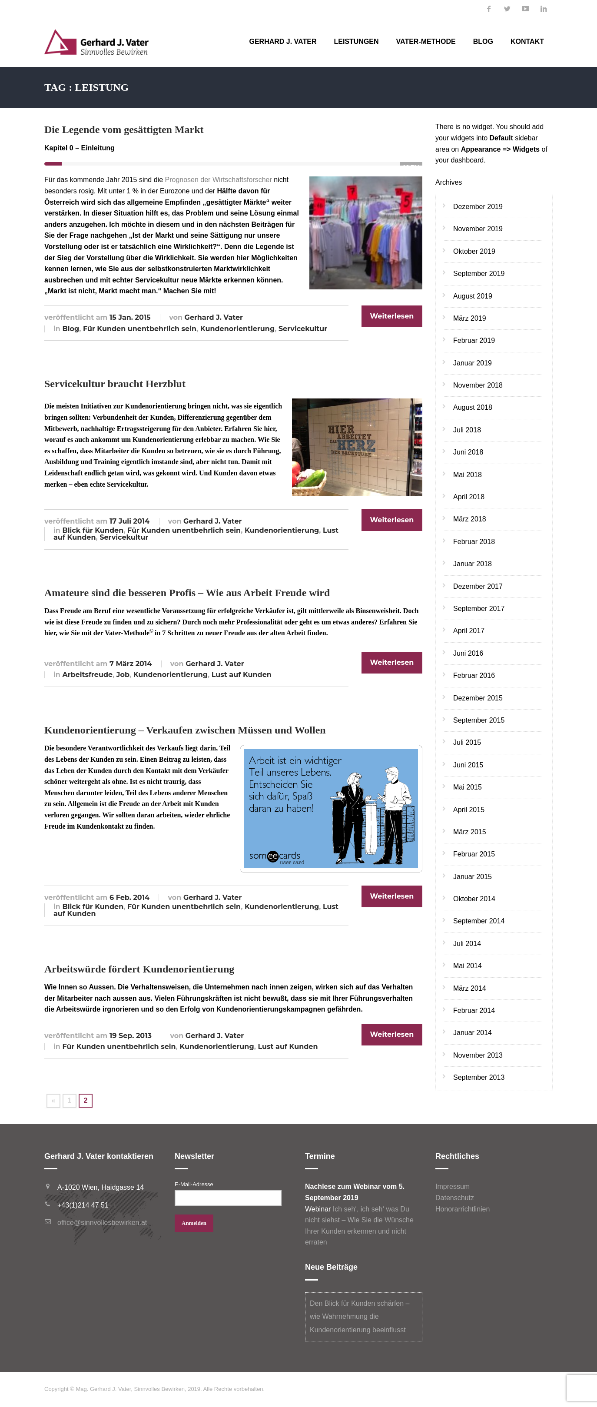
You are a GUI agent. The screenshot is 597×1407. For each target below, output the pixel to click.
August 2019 (472, 296)
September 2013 (478, 1077)
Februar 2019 (474, 340)
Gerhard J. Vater (282, 41)
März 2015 (469, 832)
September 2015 (478, 720)
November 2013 (478, 1055)
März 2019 (469, 318)
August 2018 (472, 407)
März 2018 (469, 519)
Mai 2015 (467, 787)
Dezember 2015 (478, 698)
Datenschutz (454, 1197)
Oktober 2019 (474, 251)
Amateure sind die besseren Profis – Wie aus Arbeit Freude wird (187, 592)
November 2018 (478, 385)
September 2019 (478, 273)
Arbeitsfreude (87, 674)
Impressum (452, 1186)
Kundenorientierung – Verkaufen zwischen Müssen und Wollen (185, 730)
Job (122, 674)
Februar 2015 (474, 854)
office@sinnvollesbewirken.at (102, 1222)
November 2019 (478, 228)
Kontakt (527, 41)
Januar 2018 (472, 563)
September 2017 (478, 608)
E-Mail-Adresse (194, 1184)
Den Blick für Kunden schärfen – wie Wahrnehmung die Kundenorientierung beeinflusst (359, 1317)
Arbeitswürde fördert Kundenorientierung (139, 969)
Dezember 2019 (478, 206)
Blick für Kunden (92, 530)
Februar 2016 (474, 675)
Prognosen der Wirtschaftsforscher (218, 179)
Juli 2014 (467, 943)
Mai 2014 (467, 965)
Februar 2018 (474, 541)
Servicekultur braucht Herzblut (115, 383)
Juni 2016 (468, 653)
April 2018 (468, 497)
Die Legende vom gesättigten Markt (124, 129)
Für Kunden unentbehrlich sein (139, 329)
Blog (483, 41)
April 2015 (468, 809)
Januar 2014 (472, 1032)
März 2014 (469, 988)
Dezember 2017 (478, 586)
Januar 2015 (472, 876)
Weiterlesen (392, 316)
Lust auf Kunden (242, 674)
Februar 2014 (474, 1010)
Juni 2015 (468, 765)
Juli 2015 (467, 742)
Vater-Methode (426, 41)
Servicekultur (303, 329)
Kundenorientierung (237, 329)
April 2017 (468, 630)
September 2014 (478, 921)
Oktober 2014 (474, 899)
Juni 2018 (468, 452)
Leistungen (356, 41)
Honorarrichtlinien (462, 1209)
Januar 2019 (472, 363)
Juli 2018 (467, 430)
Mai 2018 (467, 474)
